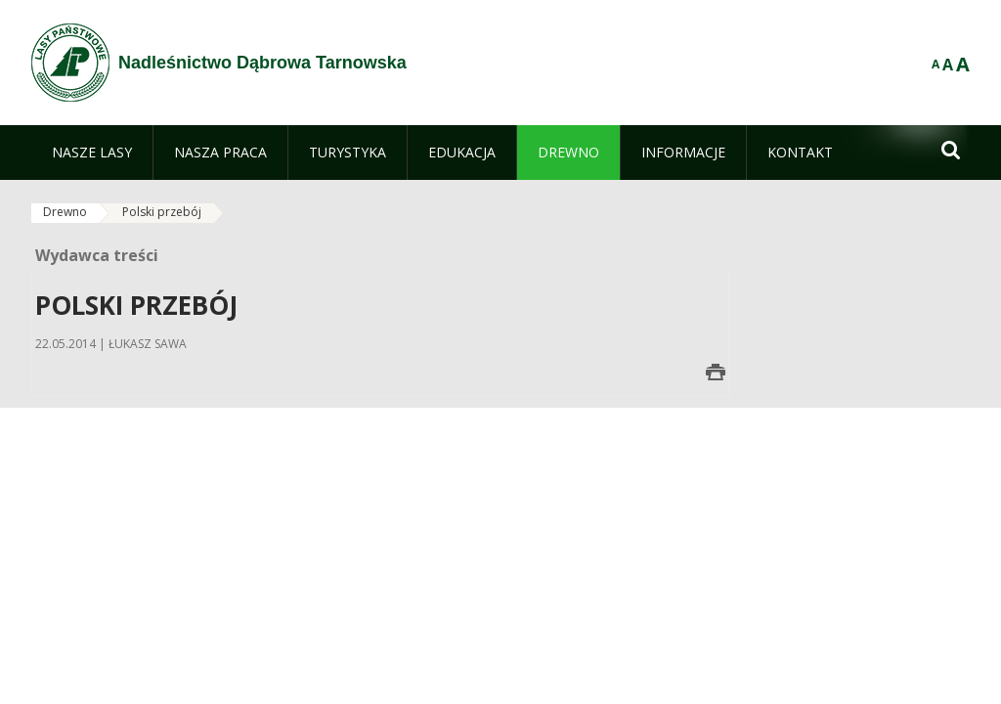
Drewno (65, 211)
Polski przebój (161, 211)
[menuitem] (91, 152)
